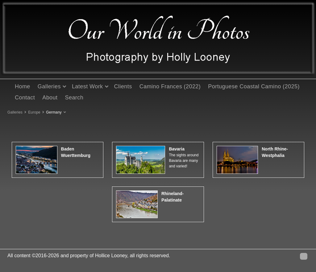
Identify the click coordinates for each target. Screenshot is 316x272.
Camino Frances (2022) (170, 86)
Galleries (49, 86)
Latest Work (87, 86)
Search (74, 97)
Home (22, 86)
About (49, 97)
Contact (25, 97)
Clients (123, 86)
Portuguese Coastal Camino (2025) (254, 86)
